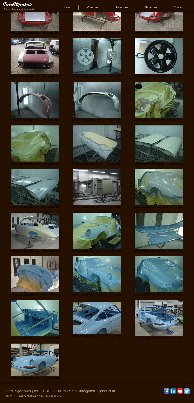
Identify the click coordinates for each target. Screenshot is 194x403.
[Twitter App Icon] (187, 391)
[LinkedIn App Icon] (173, 391)
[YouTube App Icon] (180, 391)
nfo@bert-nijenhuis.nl (97, 391)
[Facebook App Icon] (166, 391)
